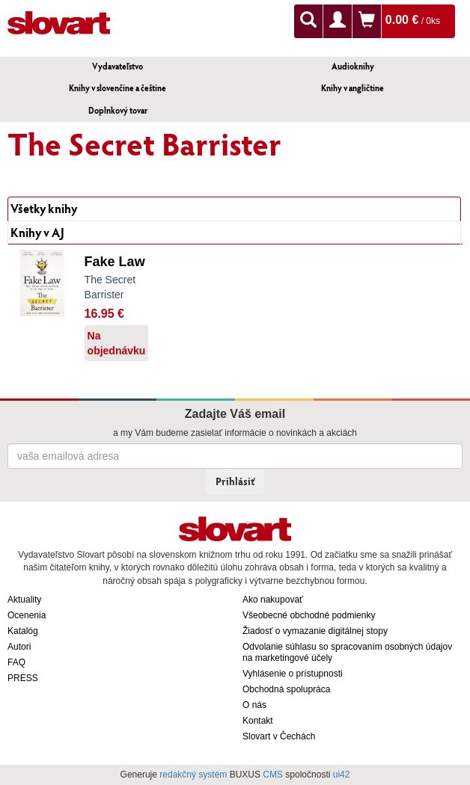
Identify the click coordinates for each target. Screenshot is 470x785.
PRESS (22, 678)
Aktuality (24, 599)
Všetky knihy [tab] (43, 208)
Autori (19, 646)
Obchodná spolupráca (286, 689)
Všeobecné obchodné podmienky (308, 615)
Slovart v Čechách (278, 736)
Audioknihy (353, 66)
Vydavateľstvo (117, 66)
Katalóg (22, 631)
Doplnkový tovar (117, 110)
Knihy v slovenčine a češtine (117, 87)
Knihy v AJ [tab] (37, 232)
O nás (254, 705)
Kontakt (257, 720)
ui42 (341, 774)
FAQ (16, 662)
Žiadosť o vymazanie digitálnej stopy (315, 631)
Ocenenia (26, 615)
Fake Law (115, 261)
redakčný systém (193, 774)
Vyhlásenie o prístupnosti (292, 673)
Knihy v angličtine (352, 87)
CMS (273, 774)
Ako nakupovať (272, 599)
